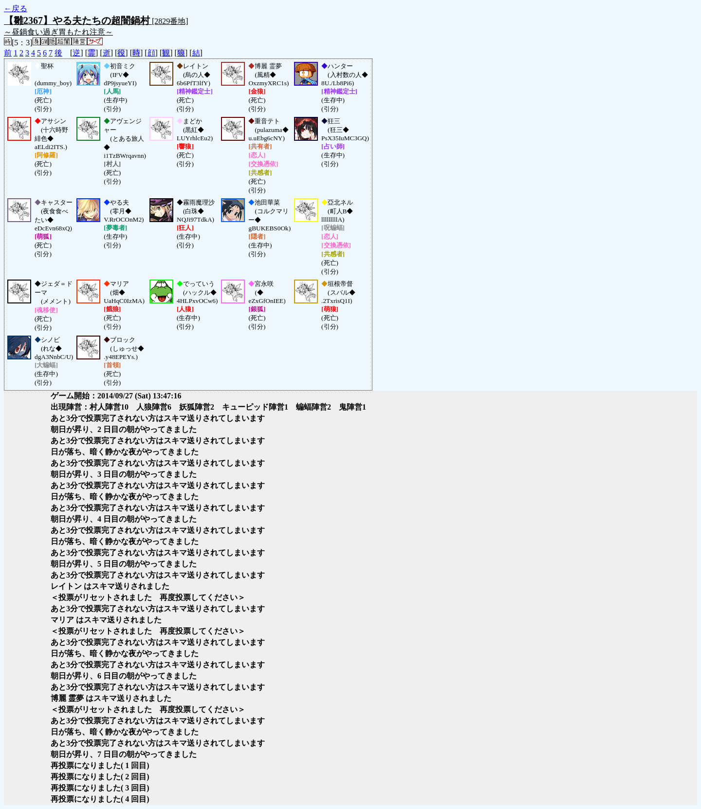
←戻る (15, 8)
